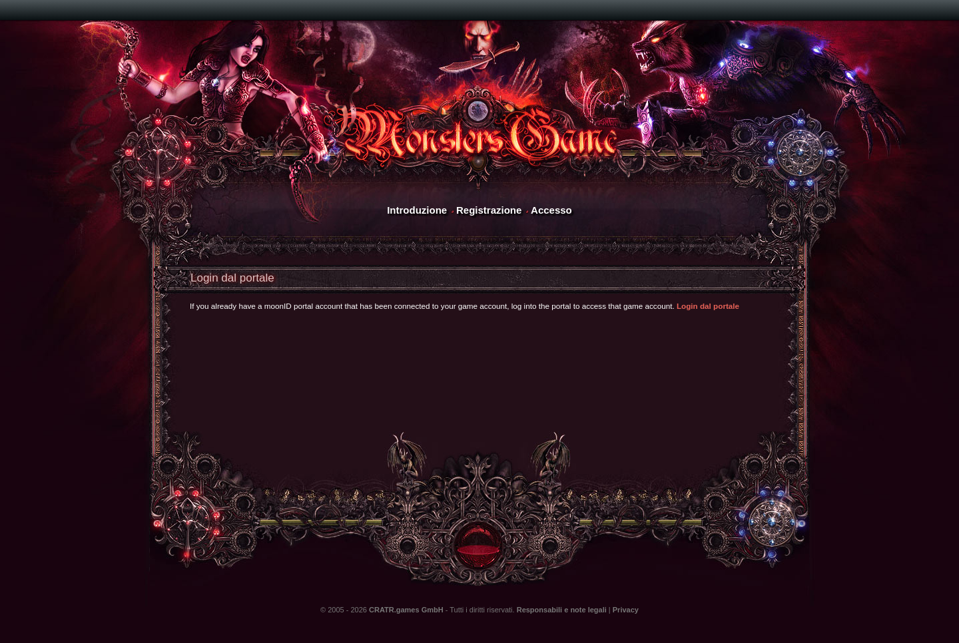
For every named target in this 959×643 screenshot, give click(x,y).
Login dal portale (708, 306)
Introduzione (417, 210)
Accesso (551, 210)
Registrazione (488, 210)
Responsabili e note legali (562, 610)
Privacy (626, 610)
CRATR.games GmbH (406, 610)
